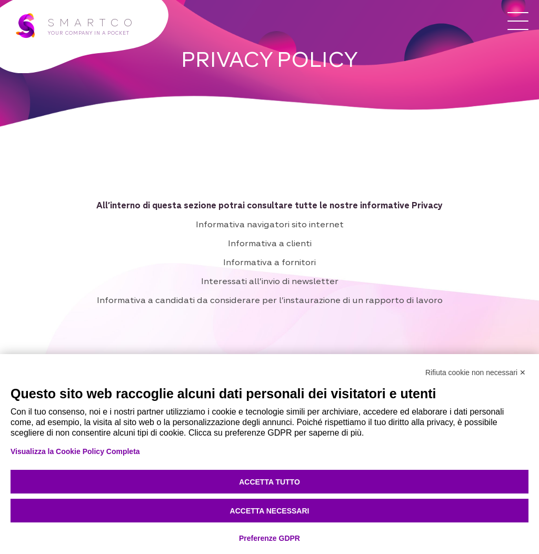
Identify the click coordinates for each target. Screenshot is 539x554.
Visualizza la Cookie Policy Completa (75, 451)
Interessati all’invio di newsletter (269, 281)
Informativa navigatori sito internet (270, 224)
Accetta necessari (270, 511)
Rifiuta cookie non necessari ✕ (475, 372)
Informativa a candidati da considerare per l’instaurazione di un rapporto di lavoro (270, 300)
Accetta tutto (269, 482)
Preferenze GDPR (269, 538)
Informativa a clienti (270, 243)
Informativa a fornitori (269, 262)
